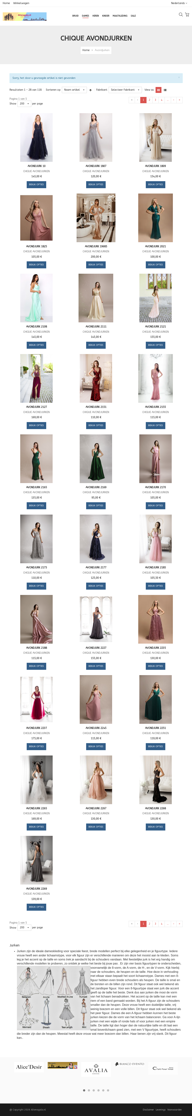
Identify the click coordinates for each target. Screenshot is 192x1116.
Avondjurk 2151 (96, 407)
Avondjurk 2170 (155, 487)
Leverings (160, 1109)
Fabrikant (101, 89)
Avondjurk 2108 (36, 326)
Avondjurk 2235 (155, 648)
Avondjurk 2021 (155, 246)
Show (13, 103)
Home (6, 3)
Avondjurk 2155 (155, 407)
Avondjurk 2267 (96, 808)
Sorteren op (53, 89)
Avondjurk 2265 (36, 808)
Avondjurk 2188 (36, 648)
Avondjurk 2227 (96, 648)
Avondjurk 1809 (155, 166)
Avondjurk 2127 (36, 407)
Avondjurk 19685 (96, 246)
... (168, 100)
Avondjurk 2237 (36, 728)
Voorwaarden (174, 1109)
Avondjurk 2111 (96, 326)
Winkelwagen (21, 3)
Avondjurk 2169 (96, 487)
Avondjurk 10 (36, 166)
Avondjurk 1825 (36, 246)
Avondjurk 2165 (36, 487)
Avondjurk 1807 (96, 166)
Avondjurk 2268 (155, 808)
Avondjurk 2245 (96, 728)
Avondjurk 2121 (155, 326)
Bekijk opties (36, 184)
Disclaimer (148, 1109)
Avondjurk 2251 (155, 728)
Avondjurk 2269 (36, 888)
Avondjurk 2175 (36, 567)
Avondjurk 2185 (155, 567)
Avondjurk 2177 (96, 567)
